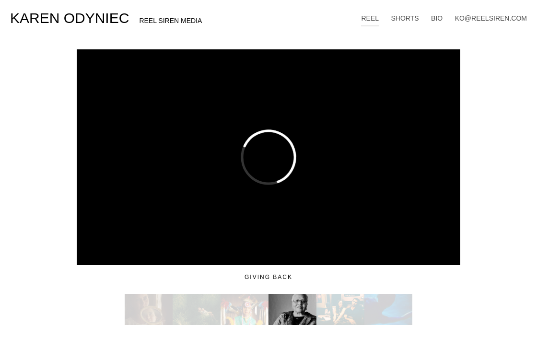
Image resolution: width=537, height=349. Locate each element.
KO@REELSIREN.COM (491, 18)
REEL (370, 18)
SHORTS (405, 18)
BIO (437, 18)
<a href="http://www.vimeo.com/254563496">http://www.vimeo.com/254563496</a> (268, 157)
